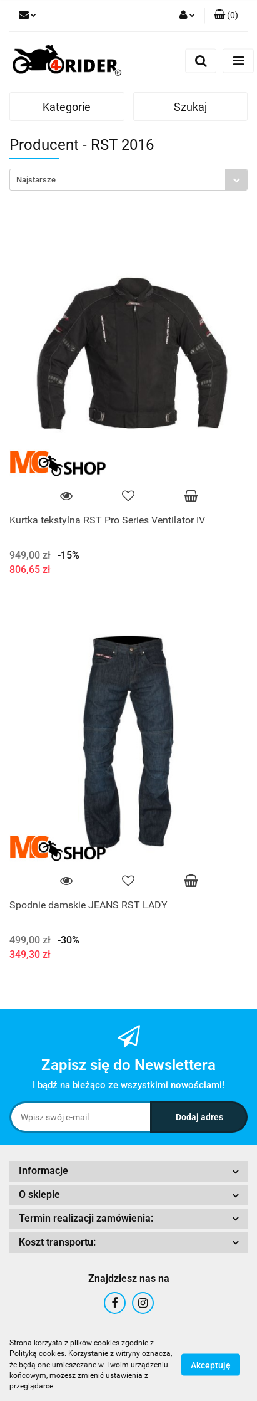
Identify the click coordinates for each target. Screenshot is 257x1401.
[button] (226, 15)
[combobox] (128, 180)
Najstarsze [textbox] (36, 179)
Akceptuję (211, 1365)
